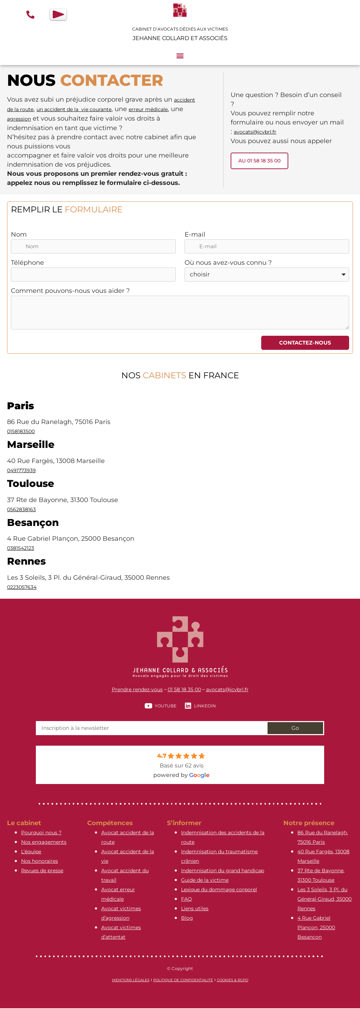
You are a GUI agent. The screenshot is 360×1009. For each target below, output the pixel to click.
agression (19, 119)
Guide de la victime (205, 881)
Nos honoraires (39, 862)
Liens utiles (194, 909)
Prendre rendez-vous (137, 690)
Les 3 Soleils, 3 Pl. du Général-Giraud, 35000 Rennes (324, 899)
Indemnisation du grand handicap (222, 871)
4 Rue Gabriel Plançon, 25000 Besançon (316, 928)
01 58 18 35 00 (184, 690)
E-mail (195, 235)
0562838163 (21, 510)
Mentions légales (130, 980)
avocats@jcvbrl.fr (255, 131)
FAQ (186, 899)
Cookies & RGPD (232, 980)
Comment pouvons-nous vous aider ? (70, 291)
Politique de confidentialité (183, 980)
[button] (180, 56)
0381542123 (20, 549)
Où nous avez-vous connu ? (228, 263)
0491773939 (21, 471)
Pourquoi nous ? (41, 833)
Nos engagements (43, 843)
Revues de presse (42, 871)
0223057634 (22, 588)
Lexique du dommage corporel (219, 890)
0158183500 (21, 432)
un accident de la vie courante (74, 109)
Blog (187, 918)
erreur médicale (148, 109)
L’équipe (31, 852)
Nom (19, 235)
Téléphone (27, 263)
